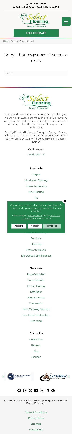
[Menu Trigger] (66, 21)
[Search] (36, 73)
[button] (36, 33)
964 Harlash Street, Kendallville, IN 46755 (37, 7)
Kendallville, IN (36, 154)
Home (6, 41)
